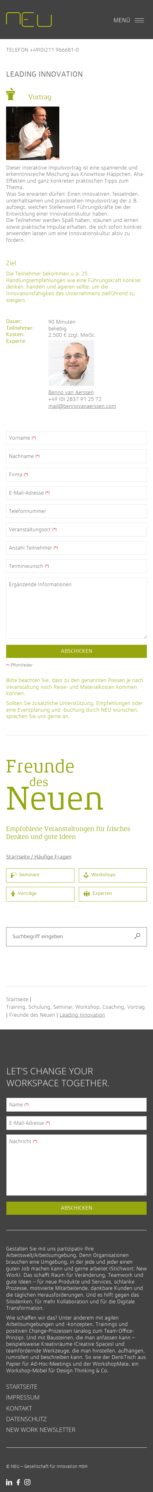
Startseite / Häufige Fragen (38, 857)
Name (19, 1105)
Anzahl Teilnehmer (33, 548)
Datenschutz (26, 1419)
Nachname (24, 456)
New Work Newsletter (40, 1429)
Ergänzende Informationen (40, 584)
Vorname (22, 438)
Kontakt (19, 1408)
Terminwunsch (29, 566)
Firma (18, 474)
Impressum (23, 1397)
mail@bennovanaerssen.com (82, 406)
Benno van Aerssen (71, 392)
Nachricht (23, 1141)
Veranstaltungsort (33, 529)
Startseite (17, 999)
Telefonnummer (27, 511)
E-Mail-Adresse (29, 493)
